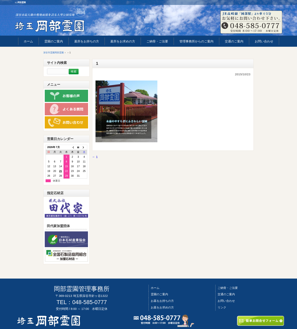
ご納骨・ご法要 (228, 287)
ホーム (155, 287)
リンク (222, 307)
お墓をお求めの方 (162, 307)
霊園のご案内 (159, 294)
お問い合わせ (226, 300)
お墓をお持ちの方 (162, 300)
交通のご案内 (226, 294)
